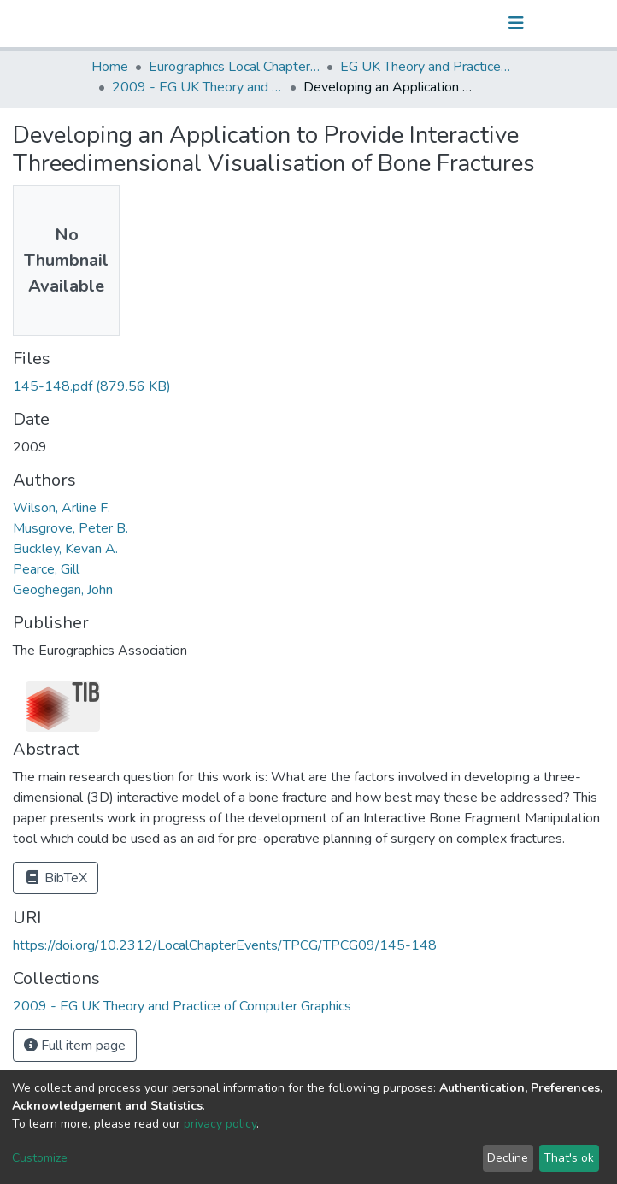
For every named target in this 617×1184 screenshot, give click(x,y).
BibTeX (55, 878)
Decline (507, 1158)
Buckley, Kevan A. (65, 548)
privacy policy (220, 1124)
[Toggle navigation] (516, 23)
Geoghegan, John (63, 589)
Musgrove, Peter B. (70, 528)
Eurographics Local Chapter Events (234, 66)
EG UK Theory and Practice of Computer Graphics (425, 66)
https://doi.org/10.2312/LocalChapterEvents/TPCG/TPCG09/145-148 (225, 945)
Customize (40, 1158)
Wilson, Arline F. (61, 507)
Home (109, 66)
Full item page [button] (75, 1045)
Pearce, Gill (46, 569)
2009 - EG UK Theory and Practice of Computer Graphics (197, 87)
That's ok (569, 1158)
